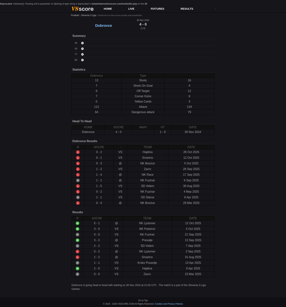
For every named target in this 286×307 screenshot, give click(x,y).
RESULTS (187, 8)
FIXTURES (157, 8)
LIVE (131, 8)
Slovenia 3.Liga (88, 15)
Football (75, 15)
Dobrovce (103, 26)
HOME (108, 8)
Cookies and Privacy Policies (169, 304)
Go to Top (143, 300)
